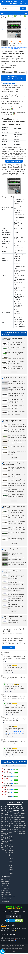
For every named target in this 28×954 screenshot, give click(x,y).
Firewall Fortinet (16, 818)
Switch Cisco (6, 818)
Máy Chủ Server (22, 808)
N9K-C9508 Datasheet (14, 161)
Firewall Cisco (16, 814)
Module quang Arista (11, 859)
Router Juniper (19, 824)
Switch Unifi (6, 842)
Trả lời (4, 661)
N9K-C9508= (22, 72)
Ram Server (5, 881)
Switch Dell (6, 834)
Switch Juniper (7, 830)
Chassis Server (6, 886)
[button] (25, 29)
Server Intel (23, 828)
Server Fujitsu (23, 832)
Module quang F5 (11, 854)
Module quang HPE (11, 819)
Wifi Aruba (2, 822)
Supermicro (24, 825)
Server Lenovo (23, 822)
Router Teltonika (19, 832)
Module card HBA (7, 899)
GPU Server (5, 901)
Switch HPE (6, 822)
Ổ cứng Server (6, 879)
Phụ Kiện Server (5, 876)
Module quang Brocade (11, 848)
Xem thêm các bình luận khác (14, 757)
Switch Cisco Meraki (7, 846)
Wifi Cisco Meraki (3, 827)
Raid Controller (6, 892)
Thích (11, 672)
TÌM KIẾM (23, 8)
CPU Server (5, 888)
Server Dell (23, 814)
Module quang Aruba (11, 825)
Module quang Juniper (11, 831)
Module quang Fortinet (11, 836)
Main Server (5, 883)
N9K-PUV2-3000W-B (18, 733)
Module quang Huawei (11, 871)
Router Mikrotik (19, 828)
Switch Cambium (7, 838)
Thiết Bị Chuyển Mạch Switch (7, 810)
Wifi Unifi (2, 836)
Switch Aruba (6, 826)
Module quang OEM (11, 865)
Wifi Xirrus (2, 848)
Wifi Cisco (2, 814)
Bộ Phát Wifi (2, 808)
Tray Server (5, 890)
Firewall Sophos (16, 826)
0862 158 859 (21, 1)
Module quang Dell (11, 842)
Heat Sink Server (6, 894)
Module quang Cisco (11, 813)
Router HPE (19, 820)
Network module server (8, 896)
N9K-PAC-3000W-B (16, 731)
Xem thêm (14, 372)
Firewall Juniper (16, 822)
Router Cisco (19, 816)
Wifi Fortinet (3, 832)
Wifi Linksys (3, 844)
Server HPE (23, 818)
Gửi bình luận (8, 647)
